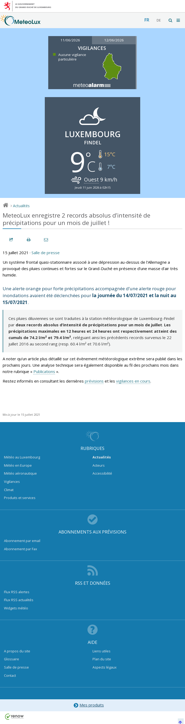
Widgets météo (16, 608)
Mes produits (88, 705)
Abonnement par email (22, 540)
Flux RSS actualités (18, 599)
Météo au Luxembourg (22, 457)
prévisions (94, 381)
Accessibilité (102, 473)
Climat (9, 489)
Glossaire (11, 659)
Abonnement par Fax (20, 549)
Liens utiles (102, 651)
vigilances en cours (133, 381)
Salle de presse (46, 252)
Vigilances (12, 481)
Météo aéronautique (20, 473)
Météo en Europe (18, 465)
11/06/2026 (70, 40)
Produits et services (20, 497)
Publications (44, 371)
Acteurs (99, 465)
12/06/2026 (114, 40)
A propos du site (17, 651)
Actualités (21, 205)
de (159, 20)
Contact (10, 675)
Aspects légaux (105, 667)
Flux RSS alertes (16, 591)
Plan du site (102, 659)
